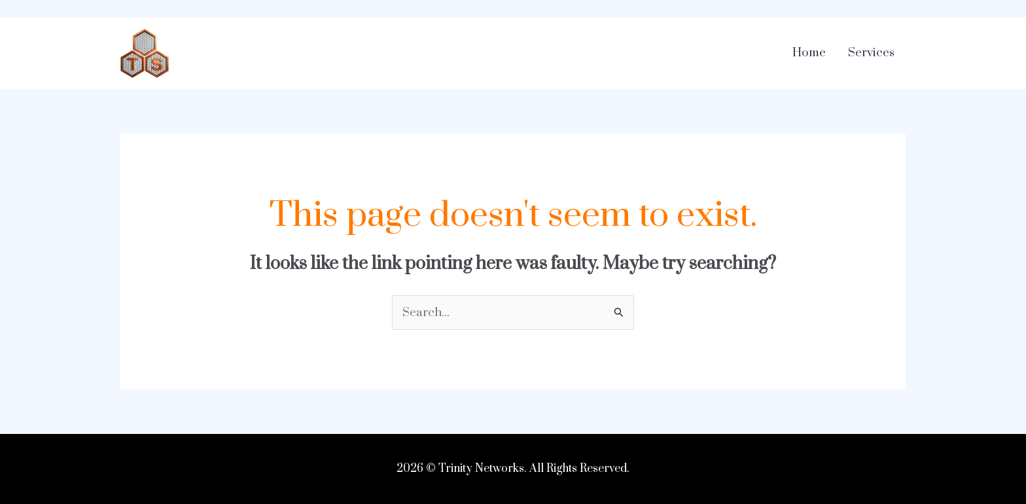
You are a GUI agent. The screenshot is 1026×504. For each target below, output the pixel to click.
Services (871, 52)
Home (809, 52)
